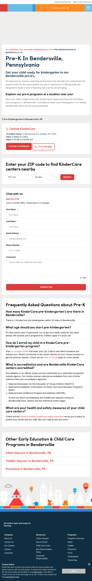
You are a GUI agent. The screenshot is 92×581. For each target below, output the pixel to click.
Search (67, 177)
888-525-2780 (12, 198)
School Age (72, 560)
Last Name (46, 225)
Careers (7, 549)
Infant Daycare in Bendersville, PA (28, 452)
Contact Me (46, 287)
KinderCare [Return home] (4, 8)
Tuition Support (42, 538)
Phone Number (46, 248)
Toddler (71, 545)
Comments (11, 257)
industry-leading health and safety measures (42, 416)
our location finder (19, 351)
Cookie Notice (37, 572)
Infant (70, 542)
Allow (73, 571)
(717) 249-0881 (43, 146)
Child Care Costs (43, 545)
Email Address (46, 237)
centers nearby (68, 8)
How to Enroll (50, 357)
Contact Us (9, 542)
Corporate (8, 553)
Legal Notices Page (12, 577)
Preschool (72, 549)
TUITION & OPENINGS (18, 146)
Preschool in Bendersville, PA (25, 468)
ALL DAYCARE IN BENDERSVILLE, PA (36, 50)
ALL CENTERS (12, 50)
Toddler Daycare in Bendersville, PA (30, 460)
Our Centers (9, 545)
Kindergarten (73, 556)
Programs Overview (76, 538)
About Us (8, 538)
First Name (46, 213)
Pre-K (70, 553)
